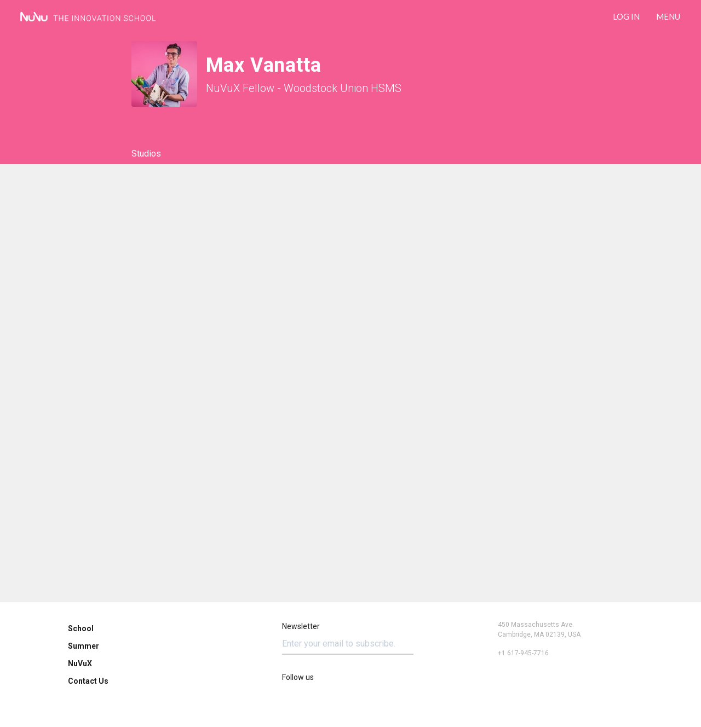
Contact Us (88, 681)
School (81, 628)
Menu (668, 16)
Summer (83, 646)
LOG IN (626, 16)
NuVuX (80, 663)
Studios (146, 153)
